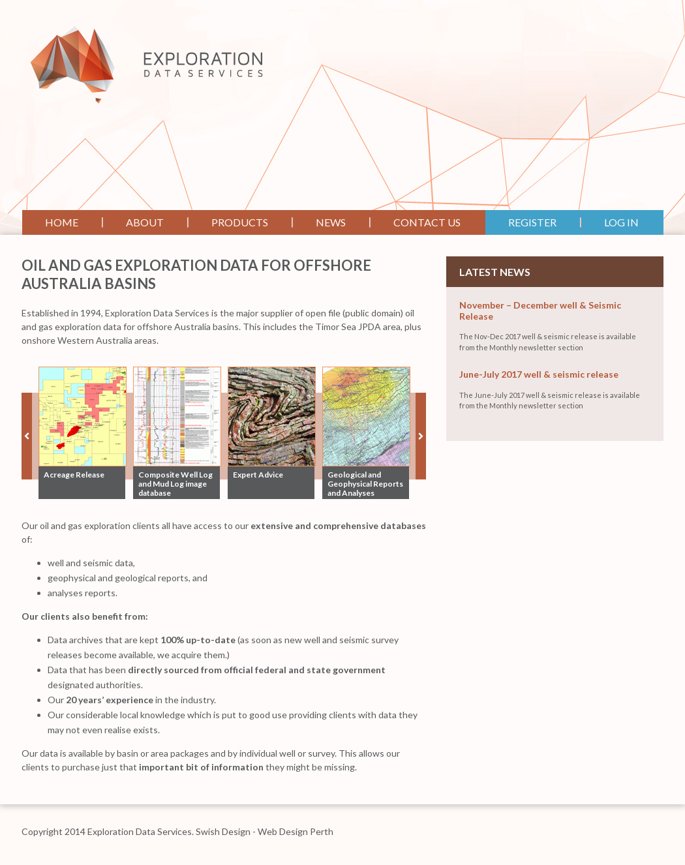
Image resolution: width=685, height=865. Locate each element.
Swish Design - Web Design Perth (264, 831)
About (145, 222)
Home (61, 222)
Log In (621, 222)
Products (239, 222)
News (331, 222)
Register (532, 222)
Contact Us (427, 222)
